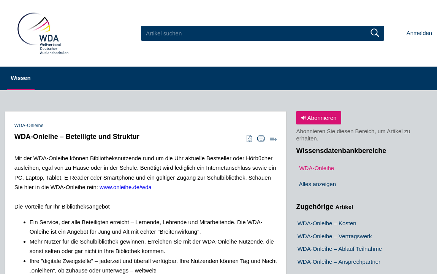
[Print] (261, 138)
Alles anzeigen (317, 184)
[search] (262, 33)
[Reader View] (273, 138)
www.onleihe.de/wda (126, 187)
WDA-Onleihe (29, 125)
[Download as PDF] (249, 138)
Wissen (28, 78)
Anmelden (419, 33)
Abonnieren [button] (318, 118)
